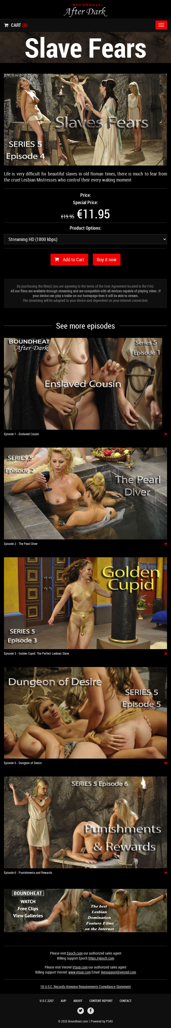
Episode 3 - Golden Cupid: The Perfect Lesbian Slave (36, 653)
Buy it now (107, 259)
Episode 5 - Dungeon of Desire (23, 762)
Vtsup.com (80, 967)
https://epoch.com (101, 958)
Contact (126, 1001)
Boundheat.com (78, 1021)
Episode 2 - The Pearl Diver (21, 543)
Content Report (101, 1001)
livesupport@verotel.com (118, 972)
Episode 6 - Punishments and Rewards (28, 872)
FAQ (150, 286)
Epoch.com (75, 953)
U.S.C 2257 (47, 1001)
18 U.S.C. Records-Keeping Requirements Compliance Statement (85, 986)
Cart (16, 25)
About (77, 1001)
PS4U (109, 1021)
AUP (63, 1001)
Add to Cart (69, 259)
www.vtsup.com (79, 972)
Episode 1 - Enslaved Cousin (21, 433)
